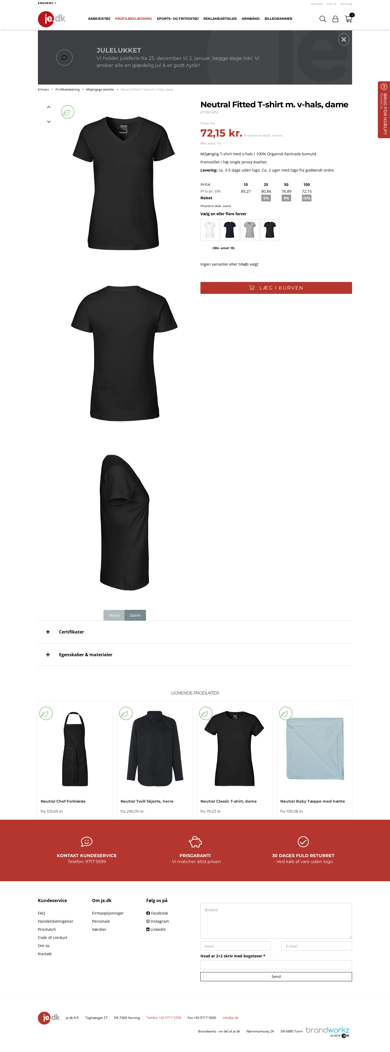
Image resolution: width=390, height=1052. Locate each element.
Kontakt (317, 4)
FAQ (41, 913)
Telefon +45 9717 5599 (164, 1017)
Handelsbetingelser (55, 921)
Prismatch (47, 929)
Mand (114, 615)
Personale (101, 921)
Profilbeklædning (133, 19)
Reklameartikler (220, 19)
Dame (135, 615)
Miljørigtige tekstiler (100, 89)
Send (276, 976)
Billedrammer (278, 19)
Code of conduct (52, 937)
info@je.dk (230, 1017)
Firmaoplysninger (108, 913)
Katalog (346, 4)
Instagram (157, 921)
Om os (332, 4)
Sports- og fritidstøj (178, 19)
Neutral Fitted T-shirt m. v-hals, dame (147, 89)
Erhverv (43, 89)
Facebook (157, 913)
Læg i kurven (276, 288)
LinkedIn (156, 929)
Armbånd (251, 19)
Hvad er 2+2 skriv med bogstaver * (232, 955)
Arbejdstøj (99, 19)
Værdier (99, 929)
